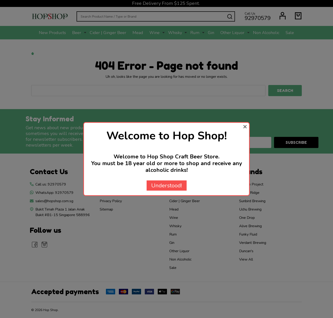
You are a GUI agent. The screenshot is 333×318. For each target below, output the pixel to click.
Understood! (166, 185)
